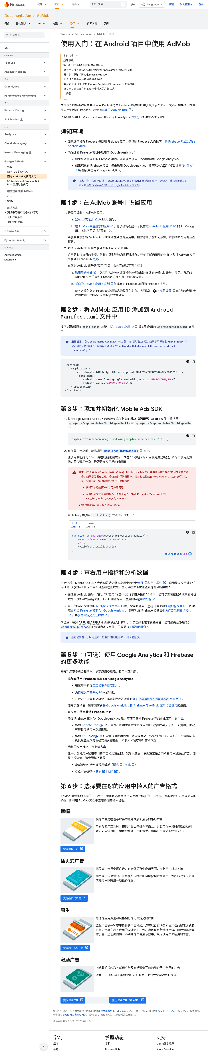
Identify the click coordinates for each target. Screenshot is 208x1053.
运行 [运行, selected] (72, 23)
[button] (21, 62)
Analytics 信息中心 (108, 606)
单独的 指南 (115, 110)
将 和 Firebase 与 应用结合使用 (140, 705)
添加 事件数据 (156, 699)
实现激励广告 (70, 1000)
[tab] (75, 525)
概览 (6, 23)
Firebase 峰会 (112, 1049)
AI (39, 23)
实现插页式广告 (72, 898)
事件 (141, 583)
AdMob (43, 15)
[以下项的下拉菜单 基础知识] (30, 23)
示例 (106, 23)
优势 (137, 117)
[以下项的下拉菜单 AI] (45, 23)
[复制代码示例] (193, 361)
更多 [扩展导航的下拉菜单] (74, 4)
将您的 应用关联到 (92, 284)
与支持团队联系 (165, 1043)
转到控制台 (186, 4)
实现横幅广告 (70, 849)
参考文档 (92, 23)
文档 (112, 505)
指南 (55, 1043)
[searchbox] (24, 35)
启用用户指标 (83, 272)
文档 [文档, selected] (57, 4)
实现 (128, 765)
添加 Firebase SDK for (100, 610)
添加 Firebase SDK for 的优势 (112, 185)
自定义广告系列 (88, 692)
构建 (40, 4)
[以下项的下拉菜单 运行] (79, 23)
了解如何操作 (138, 627)
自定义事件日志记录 (105, 685)
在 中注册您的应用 (92, 226)
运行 (111, 34)
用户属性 (156, 583)
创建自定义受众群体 (91, 615)
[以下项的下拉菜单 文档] (64, 4)
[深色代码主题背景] (188, 361)
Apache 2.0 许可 (166, 1011)
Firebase (65, 34)
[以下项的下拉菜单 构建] (47, 4)
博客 (171, 4)
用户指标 (146, 599)
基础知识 (21, 23)
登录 (201, 4)
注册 (91, 219)
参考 (55, 1049)
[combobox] (108, 4)
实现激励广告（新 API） (126, 1000)
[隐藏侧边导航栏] (43, 1046)
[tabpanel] (132, 544)
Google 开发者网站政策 (73, 1014)
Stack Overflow (165, 1049)
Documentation (17, 15)
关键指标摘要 (173, 606)
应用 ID (162, 226)
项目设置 (165, 291)
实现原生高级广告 (73, 948)
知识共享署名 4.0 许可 (110, 1011)
